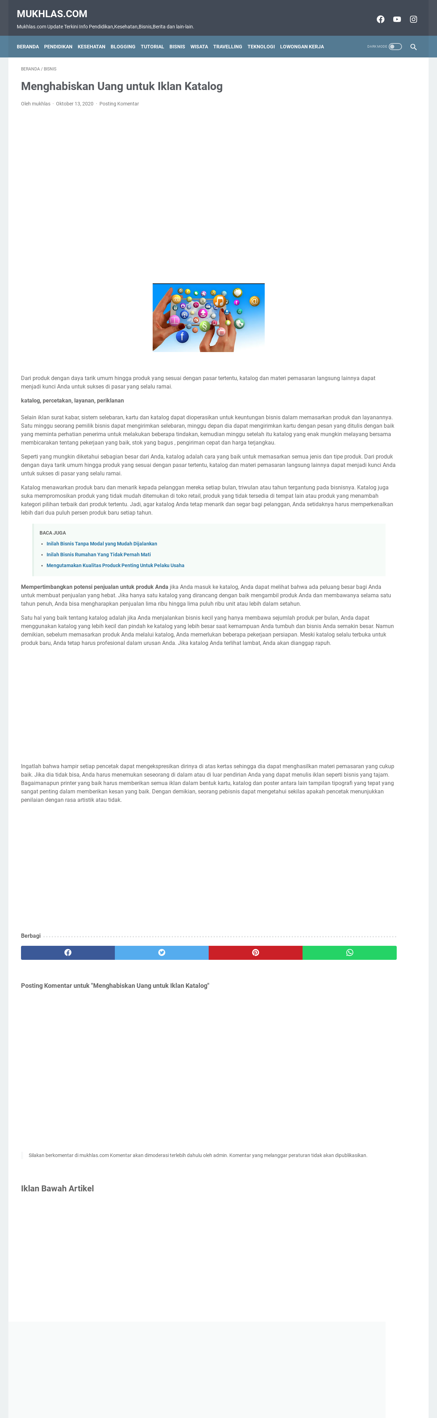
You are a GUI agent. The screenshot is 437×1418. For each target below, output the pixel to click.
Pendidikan (62, 36)
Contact (185, 1400)
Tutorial (156, 36)
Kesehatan (96, 36)
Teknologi (265, 36)
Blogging (127, 36)
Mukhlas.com (56, 7)
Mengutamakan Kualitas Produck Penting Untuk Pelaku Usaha (116, 593)
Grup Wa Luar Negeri (343, 205)
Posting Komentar (119, 98)
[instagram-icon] (408, 13)
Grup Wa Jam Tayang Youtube (356, 257)
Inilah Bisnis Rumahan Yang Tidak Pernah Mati (99, 582)
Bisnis (181, 36)
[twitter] (120, 1023)
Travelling (232, 36)
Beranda (32, 36)
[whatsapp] (253, 1023)
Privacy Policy (245, 1400)
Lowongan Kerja (306, 36)
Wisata (203, 36)
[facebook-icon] (375, 13)
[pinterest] (186, 1023)
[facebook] (54, 1023)
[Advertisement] (153, 189)
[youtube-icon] (392, 13)
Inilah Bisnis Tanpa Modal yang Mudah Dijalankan (102, 571)
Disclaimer (212, 1400)
